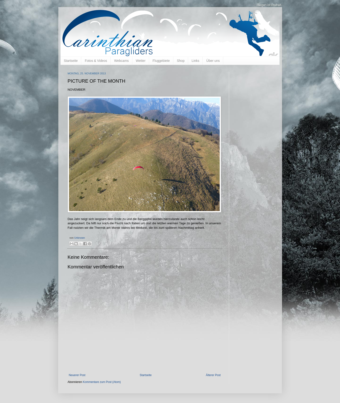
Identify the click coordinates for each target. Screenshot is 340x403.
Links (195, 61)
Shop (181, 61)
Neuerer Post (77, 375)
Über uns (213, 61)
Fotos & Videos (96, 61)
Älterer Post (213, 375)
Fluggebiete (161, 61)
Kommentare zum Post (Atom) (102, 382)
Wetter (141, 61)
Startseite (71, 61)
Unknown (79, 237)
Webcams (121, 61)
